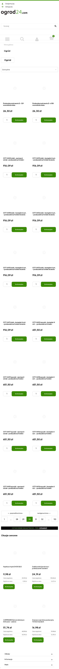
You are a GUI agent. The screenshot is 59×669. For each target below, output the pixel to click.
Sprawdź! (43, 528)
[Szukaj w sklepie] (27, 26)
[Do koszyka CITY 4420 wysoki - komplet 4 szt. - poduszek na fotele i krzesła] (48, 338)
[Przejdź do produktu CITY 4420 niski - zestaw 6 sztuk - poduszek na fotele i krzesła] (15, 143)
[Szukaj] (55, 26)
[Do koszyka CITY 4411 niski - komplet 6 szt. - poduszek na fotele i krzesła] (19, 338)
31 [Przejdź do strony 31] (36, 519)
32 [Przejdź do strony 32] (42, 519)
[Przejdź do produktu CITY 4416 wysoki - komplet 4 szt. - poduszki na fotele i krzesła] (44, 416)
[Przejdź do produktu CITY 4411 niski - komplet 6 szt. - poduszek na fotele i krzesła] (15, 307)
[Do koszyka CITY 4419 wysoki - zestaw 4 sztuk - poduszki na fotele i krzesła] (19, 393)
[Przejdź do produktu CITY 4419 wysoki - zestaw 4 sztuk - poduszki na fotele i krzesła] (15, 362)
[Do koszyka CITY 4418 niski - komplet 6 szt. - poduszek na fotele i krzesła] (19, 229)
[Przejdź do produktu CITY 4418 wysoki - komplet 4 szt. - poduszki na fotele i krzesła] (44, 362)
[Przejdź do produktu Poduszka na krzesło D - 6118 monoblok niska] (44, 88)
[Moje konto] (37, 39)
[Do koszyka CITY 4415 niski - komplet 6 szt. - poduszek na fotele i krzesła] (19, 284)
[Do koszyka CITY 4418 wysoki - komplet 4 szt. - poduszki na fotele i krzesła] (48, 393)
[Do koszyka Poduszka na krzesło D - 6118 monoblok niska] (48, 120)
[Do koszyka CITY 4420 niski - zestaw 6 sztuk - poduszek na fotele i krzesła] (19, 174)
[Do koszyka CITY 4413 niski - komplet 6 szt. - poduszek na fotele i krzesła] (48, 284)
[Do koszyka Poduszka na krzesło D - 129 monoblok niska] (19, 120)
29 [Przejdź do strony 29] (23, 519)
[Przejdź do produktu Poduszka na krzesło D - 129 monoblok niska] (15, 88)
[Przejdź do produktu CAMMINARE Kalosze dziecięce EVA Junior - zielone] (15, 608)
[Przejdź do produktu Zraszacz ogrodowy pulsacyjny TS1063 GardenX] (44, 608)
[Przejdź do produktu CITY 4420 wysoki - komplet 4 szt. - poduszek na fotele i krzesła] (44, 307)
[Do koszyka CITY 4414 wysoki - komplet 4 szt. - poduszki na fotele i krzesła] (48, 503)
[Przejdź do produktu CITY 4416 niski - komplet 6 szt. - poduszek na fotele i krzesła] (44, 198)
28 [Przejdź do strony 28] (17, 519)
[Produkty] (7, 39)
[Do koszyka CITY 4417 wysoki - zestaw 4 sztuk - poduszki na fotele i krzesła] (19, 448)
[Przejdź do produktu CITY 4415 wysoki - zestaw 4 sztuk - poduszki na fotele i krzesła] (15, 471)
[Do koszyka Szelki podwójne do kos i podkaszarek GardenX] (38, 586)
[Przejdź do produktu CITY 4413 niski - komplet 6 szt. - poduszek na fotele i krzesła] (44, 252)
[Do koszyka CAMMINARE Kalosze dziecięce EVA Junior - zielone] (9, 639)
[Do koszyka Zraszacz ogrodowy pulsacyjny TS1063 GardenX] (38, 639)
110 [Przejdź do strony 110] (55, 519)
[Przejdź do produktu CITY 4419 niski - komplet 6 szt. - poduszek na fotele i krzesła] (44, 143)
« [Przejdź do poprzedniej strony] (8, 513)
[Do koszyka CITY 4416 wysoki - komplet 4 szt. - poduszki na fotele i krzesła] (48, 448)
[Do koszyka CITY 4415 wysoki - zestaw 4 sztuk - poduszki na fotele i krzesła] (19, 503)
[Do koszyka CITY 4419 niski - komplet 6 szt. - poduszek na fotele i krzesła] (48, 174)
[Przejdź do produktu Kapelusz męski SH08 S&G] (15, 555)
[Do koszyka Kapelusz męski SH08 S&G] (9, 586)
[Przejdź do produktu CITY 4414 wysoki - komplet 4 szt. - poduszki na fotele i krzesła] (44, 471)
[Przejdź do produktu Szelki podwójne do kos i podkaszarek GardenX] (44, 555)
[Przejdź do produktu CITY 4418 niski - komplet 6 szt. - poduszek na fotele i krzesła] (15, 198)
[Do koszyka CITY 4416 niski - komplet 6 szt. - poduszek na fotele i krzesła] (48, 229)
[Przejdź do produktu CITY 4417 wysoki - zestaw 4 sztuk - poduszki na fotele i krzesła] (15, 416)
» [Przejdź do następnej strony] (49, 513)
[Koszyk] (52, 38)
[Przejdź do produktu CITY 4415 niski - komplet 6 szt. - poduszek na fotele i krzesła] (15, 252)
